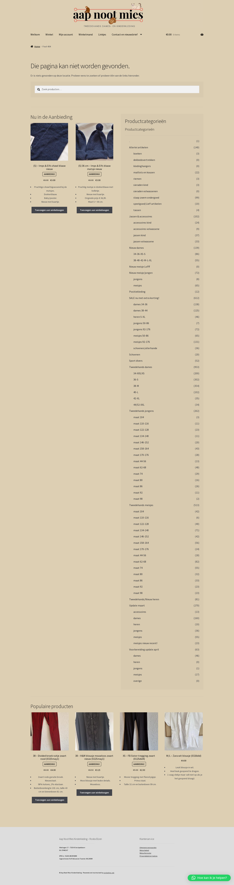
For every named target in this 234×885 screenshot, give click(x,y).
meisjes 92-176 (141, 341)
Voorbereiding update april (144, 649)
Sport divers (136, 360)
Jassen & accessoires (140, 216)
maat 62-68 (139, 467)
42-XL (136, 398)
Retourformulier (145, 853)
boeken (137, 153)
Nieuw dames (136, 247)
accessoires (139, 611)
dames (137, 618)
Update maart (137, 605)
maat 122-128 (141, 429)
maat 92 (138, 492)
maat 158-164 (141, 448)
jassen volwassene (143, 241)
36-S (135, 379)
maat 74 (138, 473)
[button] (209, 878)
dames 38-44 (140, 310)
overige (137, 680)
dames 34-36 (140, 304)
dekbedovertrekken (144, 159)
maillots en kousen (144, 172)
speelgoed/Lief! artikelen (147, 203)
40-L (135, 392)
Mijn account (66, 34)
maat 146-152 (141, 442)
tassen (137, 210)
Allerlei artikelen (138, 147)
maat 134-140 (141, 436)
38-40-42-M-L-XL (142, 260)
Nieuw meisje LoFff (139, 266)
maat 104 (138, 417)
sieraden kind (140, 184)
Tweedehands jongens (141, 410)
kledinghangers (142, 166)
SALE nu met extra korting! (144, 298)
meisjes (137, 285)
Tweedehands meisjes (141, 505)
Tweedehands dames (140, 367)
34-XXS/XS (138, 373)
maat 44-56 (139, 461)
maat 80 (138, 480)
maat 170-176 (141, 454)
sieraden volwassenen (145, 191)
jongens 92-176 (141, 329)
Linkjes (102, 34)
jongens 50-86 (141, 323)
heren (136, 624)
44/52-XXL (138, 404)
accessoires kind (142, 222)
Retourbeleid (144, 850)
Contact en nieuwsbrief (125, 34)
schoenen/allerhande (145, 348)
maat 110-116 (141, 423)
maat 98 (138, 498)
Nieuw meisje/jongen (141, 272)
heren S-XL (139, 316)
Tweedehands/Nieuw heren (144, 599)
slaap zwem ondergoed (146, 197)
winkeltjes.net (109, 873)
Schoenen (134, 354)
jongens (137, 279)
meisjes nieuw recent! (145, 643)
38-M (136, 385)
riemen (137, 178)
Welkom (35, 34)
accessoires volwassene (146, 229)
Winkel (49, 34)
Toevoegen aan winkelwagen (49, 210)
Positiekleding (137, 291)
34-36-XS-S (139, 254)
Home (37, 46)
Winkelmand (86, 34)
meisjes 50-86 (141, 335)
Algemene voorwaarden (148, 848)
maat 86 (138, 486)
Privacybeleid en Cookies (148, 856)
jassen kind (139, 235)
